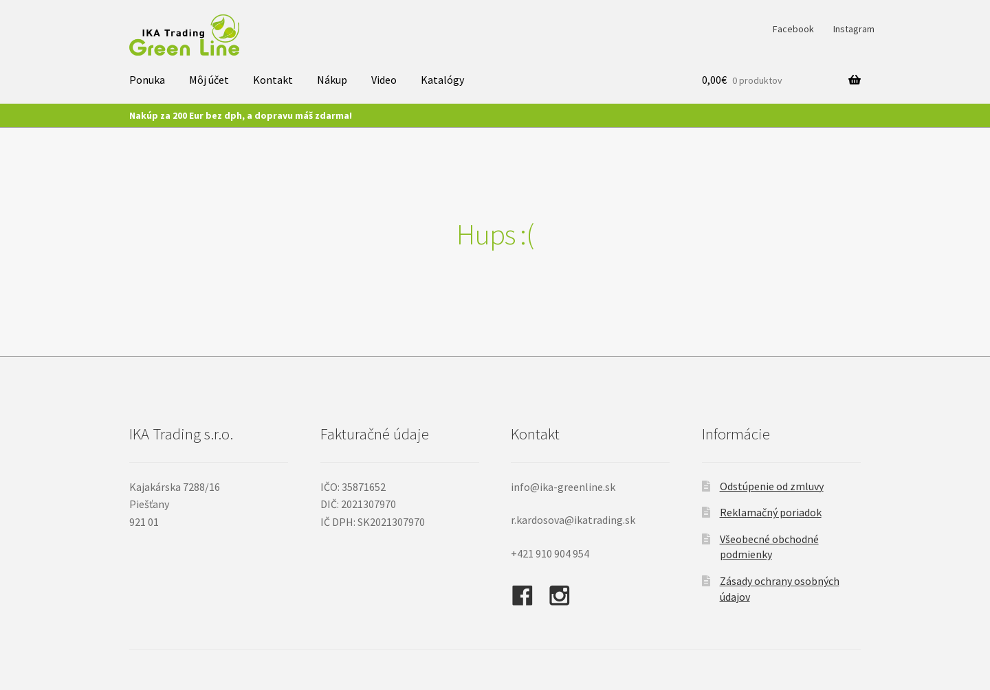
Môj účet (209, 80)
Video (384, 80)
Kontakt (273, 80)
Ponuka (147, 80)
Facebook (793, 29)
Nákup (332, 80)
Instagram (853, 29)
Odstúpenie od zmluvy (772, 486)
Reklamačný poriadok (771, 512)
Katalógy (442, 80)
